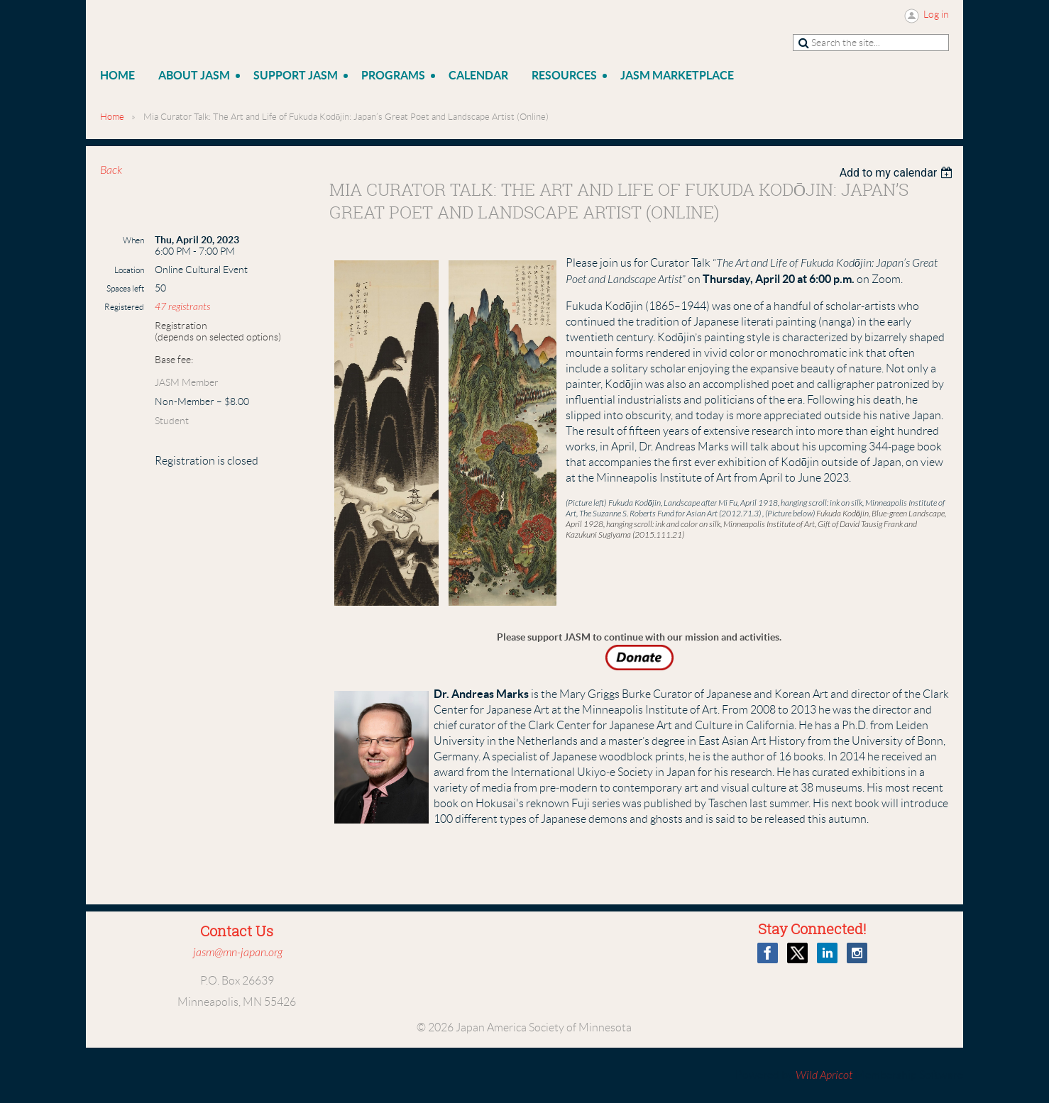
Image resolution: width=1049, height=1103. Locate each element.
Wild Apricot (824, 1075)
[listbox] (898, 173)
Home (112, 116)
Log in (936, 14)
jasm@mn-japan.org (237, 952)
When (133, 240)
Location (129, 270)
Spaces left (125, 288)
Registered (124, 306)
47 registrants (182, 307)
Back (111, 170)
